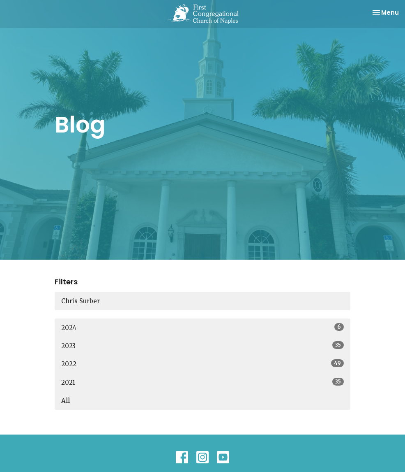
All (65, 401)
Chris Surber (80, 301)
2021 (202, 382)
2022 (202, 363)
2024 (202, 327)
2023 (202, 345)
